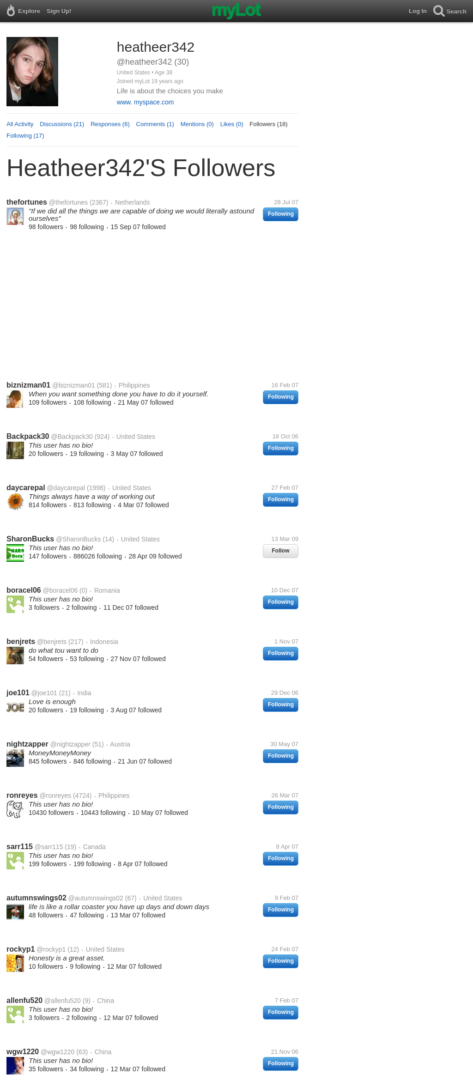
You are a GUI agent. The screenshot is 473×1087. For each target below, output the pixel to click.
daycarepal (25, 488)
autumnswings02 (36, 898)
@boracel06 (60, 590)
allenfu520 (24, 1000)
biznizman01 (28, 385)
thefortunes (26, 202)
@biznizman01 (73, 385)
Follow (281, 550)
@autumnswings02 (95, 898)
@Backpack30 (71, 436)
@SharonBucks (78, 539)
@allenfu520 (62, 1000)
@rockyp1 (51, 949)
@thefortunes (68, 202)
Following (281, 214)
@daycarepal (66, 488)
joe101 (18, 693)
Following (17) (25, 135)
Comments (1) (155, 124)
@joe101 (44, 693)
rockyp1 (20, 949)
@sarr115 (49, 846)
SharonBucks (30, 539)
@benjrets (52, 641)
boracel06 (23, 590)
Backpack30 (27, 436)
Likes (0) (231, 124)
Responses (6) (110, 124)
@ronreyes (55, 795)
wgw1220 (22, 1052)
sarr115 (19, 846)
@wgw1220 (57, 1052)
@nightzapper (70, 744)
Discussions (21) (62, 124)
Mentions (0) (197, 124)
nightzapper (27, 744)
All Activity (20, 124)
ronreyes (22, 795)
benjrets (20, 641)
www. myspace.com (145, 102)
